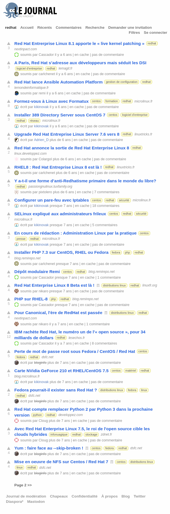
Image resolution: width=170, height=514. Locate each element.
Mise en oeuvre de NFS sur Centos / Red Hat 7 (61, 461)
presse (20, 238)
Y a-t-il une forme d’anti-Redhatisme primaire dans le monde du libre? (85, 180)
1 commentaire (109, 277)
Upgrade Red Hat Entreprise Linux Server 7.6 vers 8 (66, 134)
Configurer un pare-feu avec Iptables (51, 200)
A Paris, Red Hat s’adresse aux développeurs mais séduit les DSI (80, 62)
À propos (109, 496)
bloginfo (40, 363)
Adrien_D (41, 140)
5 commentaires (104, 225)
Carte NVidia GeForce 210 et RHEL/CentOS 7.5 (61, 370)
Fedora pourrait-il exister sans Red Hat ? (55, 390)
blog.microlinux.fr (27, 376)
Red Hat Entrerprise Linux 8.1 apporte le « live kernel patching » (79, 43)
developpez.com (70, 415)
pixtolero (45, 192)
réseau (34, 120)
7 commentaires (106, 192)
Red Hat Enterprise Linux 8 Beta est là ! (54, 285)
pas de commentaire (108, 55)
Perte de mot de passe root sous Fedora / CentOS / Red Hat (74, 351)
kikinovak (41, 107)
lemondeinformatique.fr (31, 88)
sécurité (124, 200)
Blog (126, 496)
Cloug (43, 421)
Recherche (94, 27)
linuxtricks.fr (143, 134)
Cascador (46, 55)
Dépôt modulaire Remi (37, 271)
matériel (130, 370)
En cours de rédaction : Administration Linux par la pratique (75, 233)
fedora (116, 252)
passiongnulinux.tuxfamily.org (50, 186)
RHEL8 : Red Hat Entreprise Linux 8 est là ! (58, 167)
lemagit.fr (65, 68)
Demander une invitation (130, 27)
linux (144, 390)
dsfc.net (47, 357)
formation (111, 101)
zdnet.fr (106, 434)
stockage (92, 434)
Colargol (45, 159)
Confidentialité (85, 496)
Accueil (26, 27)
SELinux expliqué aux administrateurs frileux (60, 213)
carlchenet (47, 74)
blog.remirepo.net (27, 258)
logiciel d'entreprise (29, 68)
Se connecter (155, 32)
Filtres (134, 32)
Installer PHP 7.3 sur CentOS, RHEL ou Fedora (61, 252)
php (127, 252)
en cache (82, 55)
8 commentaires (104, 343)
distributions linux (114, 285)
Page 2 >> (23, 485)
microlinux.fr (143, 101)
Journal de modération (26, 496)
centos (96, 101)
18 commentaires (105, 206)
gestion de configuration (122, 81)
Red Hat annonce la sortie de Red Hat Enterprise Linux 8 (71, 147)
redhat (10, 27)
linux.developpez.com (30, 154)
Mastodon (36, 501)
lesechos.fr (77, 338)
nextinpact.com (25, 49)
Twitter (140, 496)
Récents (44, 27)
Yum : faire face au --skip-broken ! (48, 448)
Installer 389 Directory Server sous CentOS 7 (59, 115)
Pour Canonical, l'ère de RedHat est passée (58, 312)
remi (42, 93)
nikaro (43, 291)
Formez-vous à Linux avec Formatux (51, 101)
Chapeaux (59, 496)
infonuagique (59, 434)
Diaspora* (14, 501)
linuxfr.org (149, 285)
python (37, 415)
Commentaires (69, 27)
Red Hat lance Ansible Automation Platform (58, 82)
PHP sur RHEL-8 (31, 299)
